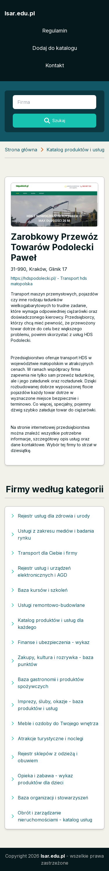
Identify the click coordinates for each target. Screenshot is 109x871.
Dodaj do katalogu (54, 48)
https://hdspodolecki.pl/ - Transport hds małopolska (49, 281)
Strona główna (21, 150)
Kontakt (54, 65)
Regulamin (54, 31)
